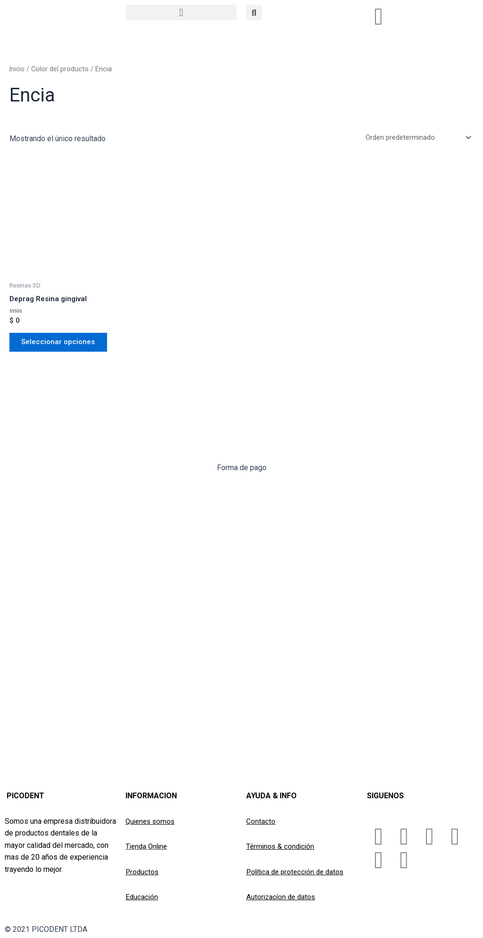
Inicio (17, 69)
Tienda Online (147, 846)
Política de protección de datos (298, 871)
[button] (181, 12)
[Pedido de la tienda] (414, 138)
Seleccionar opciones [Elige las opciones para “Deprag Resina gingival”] (62, 345)
